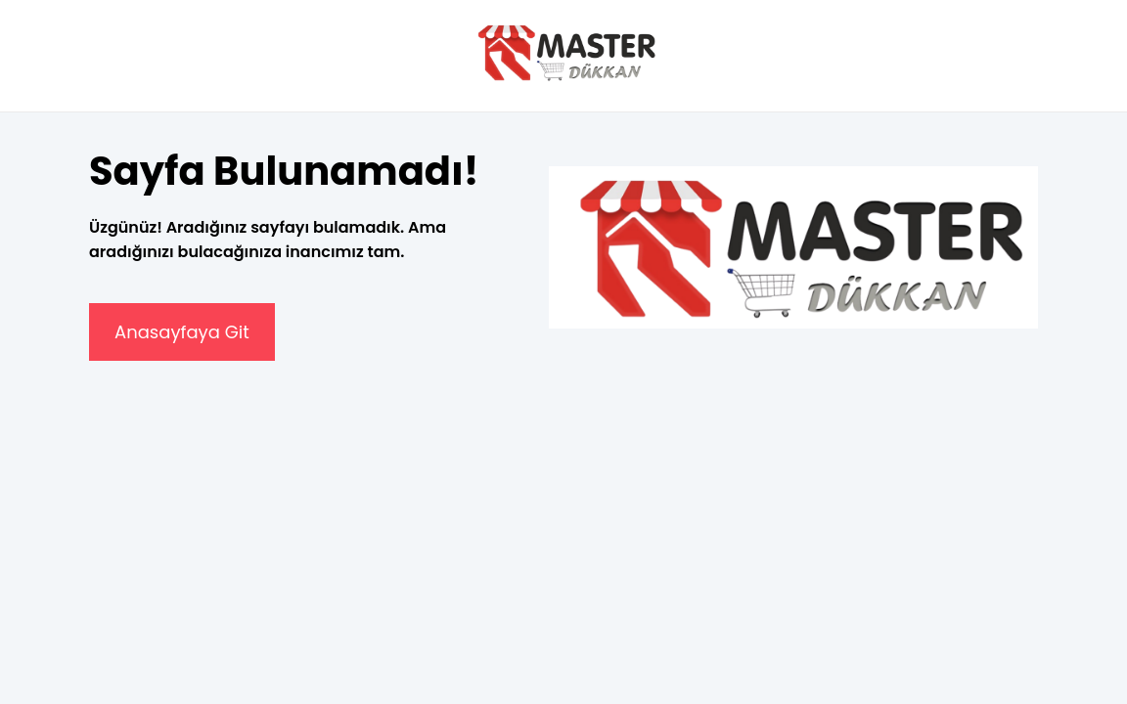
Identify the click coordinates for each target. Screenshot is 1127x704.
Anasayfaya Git (181, 332)
